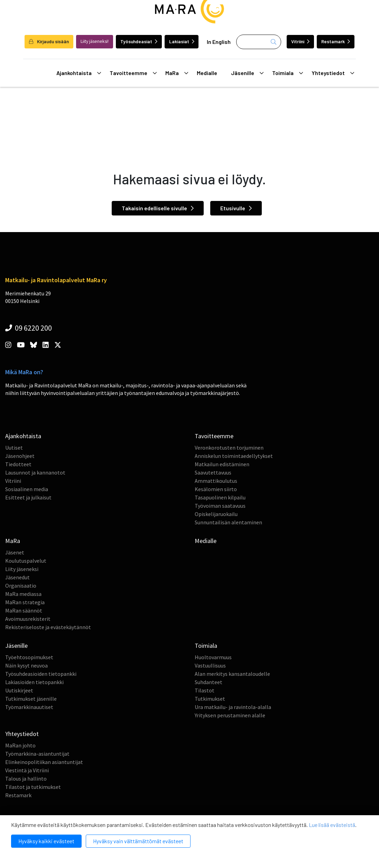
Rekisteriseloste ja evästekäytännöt (48, 627)
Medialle (207, 73)
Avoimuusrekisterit (27, 618)
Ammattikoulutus (216, 480)
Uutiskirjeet (19, 690)
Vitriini (300, 41)
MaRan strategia (25, 602)
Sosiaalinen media (26, 489)
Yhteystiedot (333, 73)
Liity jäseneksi (21, 568)
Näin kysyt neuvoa (26, 665)
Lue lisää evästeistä (332, 824)
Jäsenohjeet (20, 455)
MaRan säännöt (23, 610)
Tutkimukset (210, 698)
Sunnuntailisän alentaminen (228, 522)
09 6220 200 (28, 328)
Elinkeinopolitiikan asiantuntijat (44, 761)
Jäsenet (14, 552)
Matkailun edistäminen (222, 464)
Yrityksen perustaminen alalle (230, 715)
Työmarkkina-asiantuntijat (37, 753)
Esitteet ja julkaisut (28, 497)
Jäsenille (247, 73)
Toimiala (287, 73)
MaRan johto (20, 745)
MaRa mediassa (23, 593)
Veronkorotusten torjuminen (229, 447)
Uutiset (14, 447)
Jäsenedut (17, 577)
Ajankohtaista (78, 73)
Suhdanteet (208, 682)
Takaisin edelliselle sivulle (158, 208)
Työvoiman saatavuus (220, 505)
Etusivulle (236, 208)
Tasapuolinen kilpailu (220, 497)
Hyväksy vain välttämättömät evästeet (138, 841)
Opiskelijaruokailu (216, 513)
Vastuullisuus (210, 665)
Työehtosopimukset (29, 657)
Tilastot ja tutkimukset (33, 786)
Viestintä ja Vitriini (27, 770)
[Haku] (258, 42)
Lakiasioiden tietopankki (34, 682)
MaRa (176, 73)
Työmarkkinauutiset (29, 706)
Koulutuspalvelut (25, 560)
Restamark (335, 41)
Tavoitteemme (133, 73)
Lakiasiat (181, 41)
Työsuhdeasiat (138, 41)
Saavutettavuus (213, 472)
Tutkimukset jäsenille (31, 698)
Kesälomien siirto (216, 489)
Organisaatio (20, 585)
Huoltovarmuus (213, 657)
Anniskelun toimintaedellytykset (234, 455)
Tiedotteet (18, 464)
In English (219, 41)
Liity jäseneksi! (95, 41)
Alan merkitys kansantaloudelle (232, 673)
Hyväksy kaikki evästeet (46, 841)
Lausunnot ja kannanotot (35, 472)
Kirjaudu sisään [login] (49, 41)
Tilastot (204, 690)
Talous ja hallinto (26, 778)
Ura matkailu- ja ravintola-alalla (233, 706)
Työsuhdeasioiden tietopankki (40, 673)
